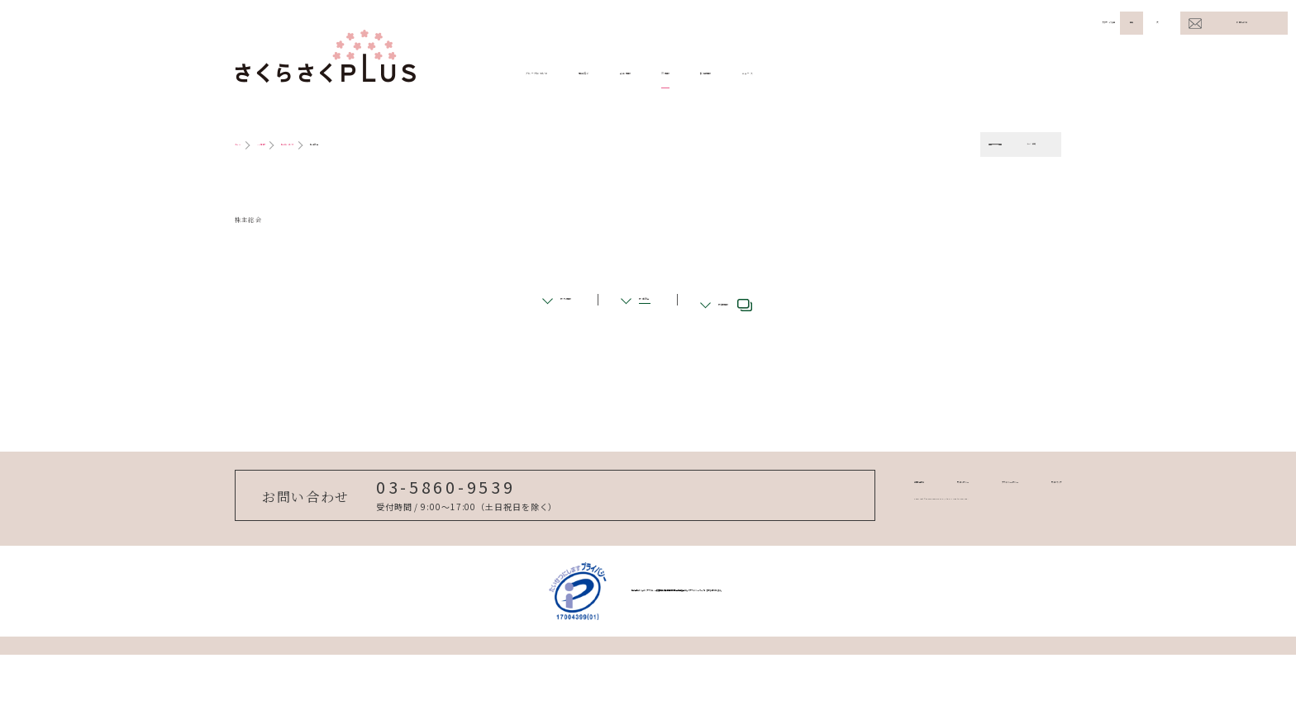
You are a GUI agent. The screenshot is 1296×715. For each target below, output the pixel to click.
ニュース (1001, 73)
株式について (376, 145)
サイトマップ (1031, 534)
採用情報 (919, 73)
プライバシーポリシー (932, 534)
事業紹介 (684, 73)
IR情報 (843, 73)
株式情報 (526, 339)
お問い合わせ (1242, 23)
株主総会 (644, 339)
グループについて (577, 73)
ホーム (252, 145)
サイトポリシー (829, 534)
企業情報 (766, 73)
